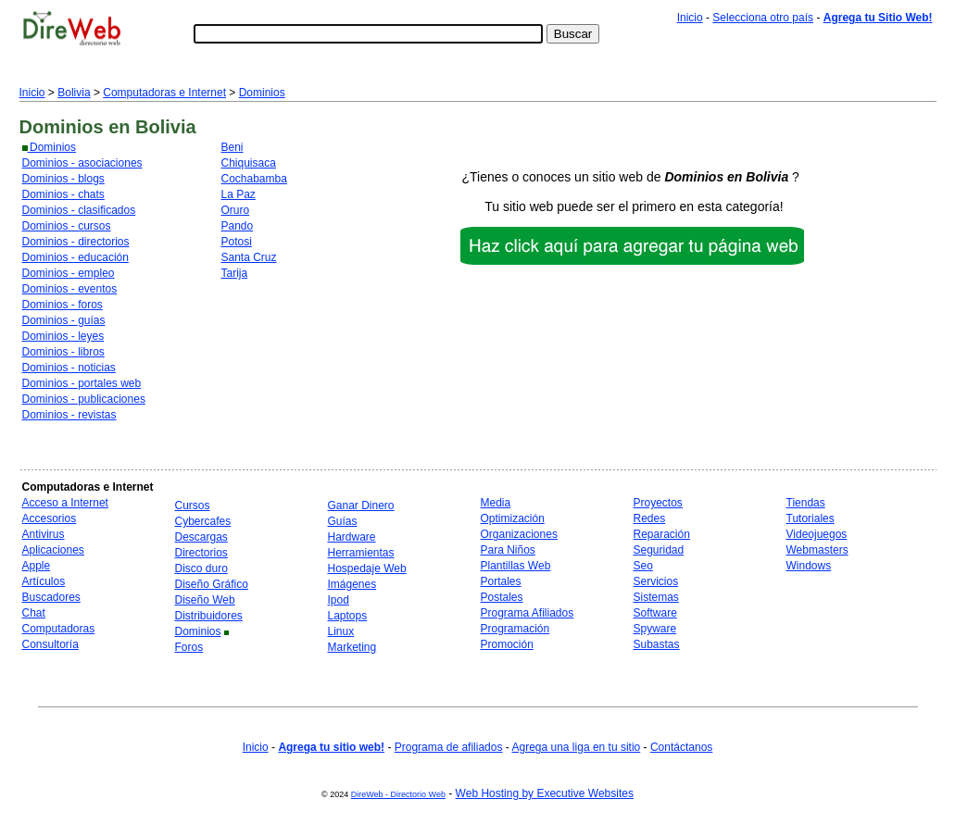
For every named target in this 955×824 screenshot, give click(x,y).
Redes (650, 518)
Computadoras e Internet (164, 92)
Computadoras (58, 628)
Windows (809, 565)
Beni (232, 147)
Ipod (338, 599)
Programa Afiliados (527, 612)
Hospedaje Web (367, 568)
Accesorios (49, 518)
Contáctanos (681, 747)
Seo (643, 565)
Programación (515, 628)
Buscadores (51, 597)
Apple (36, 565)
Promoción (507, 644)
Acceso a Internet (65, 502)
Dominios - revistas (69, 414)
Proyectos (658, 502)
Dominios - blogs (63, 178)
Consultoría (50, 644)
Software (655, 612)
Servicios (656, 581)
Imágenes (352, 584)
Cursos (192, 505)
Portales (501, 581)
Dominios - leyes (63, 336)
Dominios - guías (64, 320)
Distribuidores (209, 615)
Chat (33, 612)
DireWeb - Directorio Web (398, 794)
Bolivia (73, 92)
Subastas (657, 644)
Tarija (234, 273)
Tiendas (805, 502)
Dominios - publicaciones (83, 399)
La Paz (238, 194)
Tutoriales (810, 518)
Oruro (235, 210)
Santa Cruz (249, 257)
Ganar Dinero (361, 505)
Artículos (44, 581)
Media (496, 502)
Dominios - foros (62, 304)
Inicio (690, 17)
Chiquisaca (248, 162)
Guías (343, 521)
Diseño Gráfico (211, 584)
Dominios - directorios (76, 241)
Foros (189, 647)
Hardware (352, 537)
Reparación (662, 534)
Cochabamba (254, 178)
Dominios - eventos (70, 288)
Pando (237, 225)
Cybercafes (203, 521)
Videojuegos (817, 534)
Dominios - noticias (69, 367)
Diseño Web (205, 599)
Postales (502, 597)
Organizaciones (519, 534)
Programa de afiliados (449, 747)
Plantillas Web (516, 565)
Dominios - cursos (66, 225)
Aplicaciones (53, 549)
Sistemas (656, 597)
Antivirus (43, 534)
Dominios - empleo (68, 273)
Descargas (201, 537)
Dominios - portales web (82, 383)
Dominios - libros (63, 351)
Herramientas (361, 552)
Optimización (513, 518)
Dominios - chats (63, 194)
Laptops (348, 615)
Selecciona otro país (762, 17)
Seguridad (659, 549)
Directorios (201, 552)
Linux (341, 631)
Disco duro (201, 568)
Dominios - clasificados (79, 210)
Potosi (236, 241)
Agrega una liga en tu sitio (575, 747)
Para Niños (508, 549)
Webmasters (817, 549)
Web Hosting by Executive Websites (545, 793)
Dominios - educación (75, 257)
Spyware (655, 628)
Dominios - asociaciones (82, 162)
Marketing (352, 647)
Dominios (262, 92)
